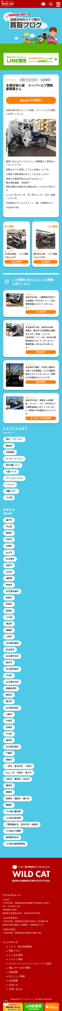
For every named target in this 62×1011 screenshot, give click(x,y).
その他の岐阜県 (13, 818)
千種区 (9, 753)
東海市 (9, 585)
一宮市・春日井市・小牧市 (19, 766)
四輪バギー (11, 491)
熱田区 (9, 695)
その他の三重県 (13, 831)
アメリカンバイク (14, 478)
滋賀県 (9, 578)
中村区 (9, 721)
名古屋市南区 (12, 643)
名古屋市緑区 (12, 591)
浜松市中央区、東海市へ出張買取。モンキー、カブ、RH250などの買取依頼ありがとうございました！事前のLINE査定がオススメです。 (40, 407)
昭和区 (9, 611)
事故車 (9, 446)
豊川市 (9, 701)
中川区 (9, 734)
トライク (10, 484)
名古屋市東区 (12, 669)
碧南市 (9, 533)
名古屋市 (46, 80)
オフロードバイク (14, 458)
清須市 (9, 623)
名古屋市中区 (12, 682)
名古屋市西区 (12, 708)
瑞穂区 (9, 630)
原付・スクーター (29, 80)
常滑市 (9, 604)
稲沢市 (9, 662)
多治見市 (10, 649)
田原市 (9, 597)
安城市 (9, 727)
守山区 (9, 526)
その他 (9, 497)
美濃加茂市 (11, 688)
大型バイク (11, 471)
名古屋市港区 (12, 746)
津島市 (9, 759)
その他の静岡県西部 (15, 844)
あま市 (9, 552)
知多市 (9, 565)
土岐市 (9, 714)
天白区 (9, 572)
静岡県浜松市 (12, 837)
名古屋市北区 (12, 656)
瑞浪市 (9, 740)
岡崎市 (9, 792)
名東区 (9, 546)
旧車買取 (10, 452)
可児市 (9, 675)
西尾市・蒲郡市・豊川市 (17, 798)
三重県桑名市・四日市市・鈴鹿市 (22, 824)
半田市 (9, 539)
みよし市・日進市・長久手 (19, 772)
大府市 (9, 636)
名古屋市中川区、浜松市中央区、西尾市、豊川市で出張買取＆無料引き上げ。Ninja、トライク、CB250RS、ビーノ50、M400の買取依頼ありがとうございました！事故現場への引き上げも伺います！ (40, 337)
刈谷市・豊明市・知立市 (17, 779)
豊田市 (9, 785)
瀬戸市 (9, 520)
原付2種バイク (13, 465)
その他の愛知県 (13, 811)
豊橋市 (9, 805)
